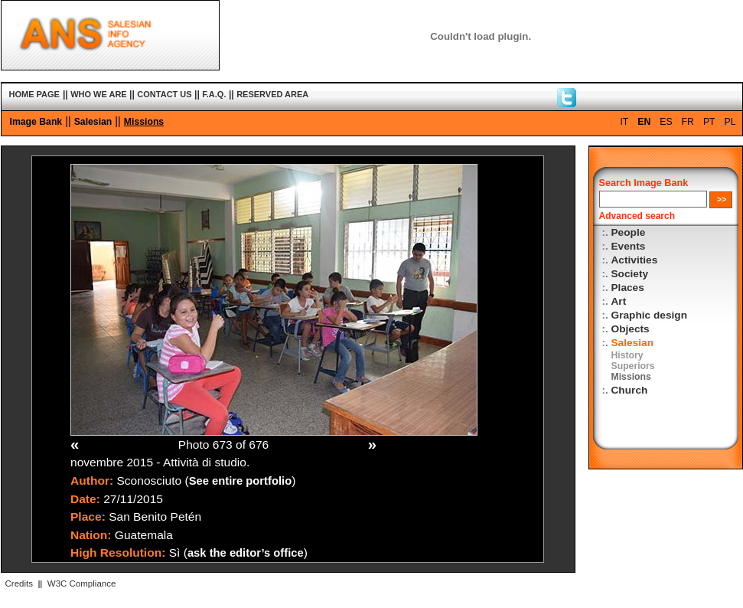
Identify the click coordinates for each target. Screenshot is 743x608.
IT (624, 121)
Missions (144, 121)
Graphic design (649, 315)
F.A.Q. (214, 94)
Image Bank (36, 121)
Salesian (93, 121)
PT (709, 121)
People (628, 232)
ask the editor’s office (245, 553)
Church (629, 390)
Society (630, 273)
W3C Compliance (81, 583)
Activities (634, 260)
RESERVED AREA (272, 94)
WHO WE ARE (98, 94)
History (627, 355)
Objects (630, 329)
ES (666, 121)
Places (627, 287)
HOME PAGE (34, 94)
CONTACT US (164, 94)
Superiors (633, 366)
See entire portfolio (240, 481)
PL (730, 121)
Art (619, 301)
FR (688, 121)
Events (628, 246)
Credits (19, 583)
